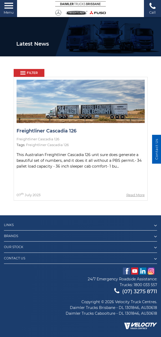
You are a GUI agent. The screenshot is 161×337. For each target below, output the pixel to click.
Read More (135, 195)
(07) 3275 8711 (135, 291)
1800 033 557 (145, 284)
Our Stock (80, 247)
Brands (80, 236)
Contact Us (80, 258)
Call (152, 8)
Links (80, 225)
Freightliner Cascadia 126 (46, 131)
